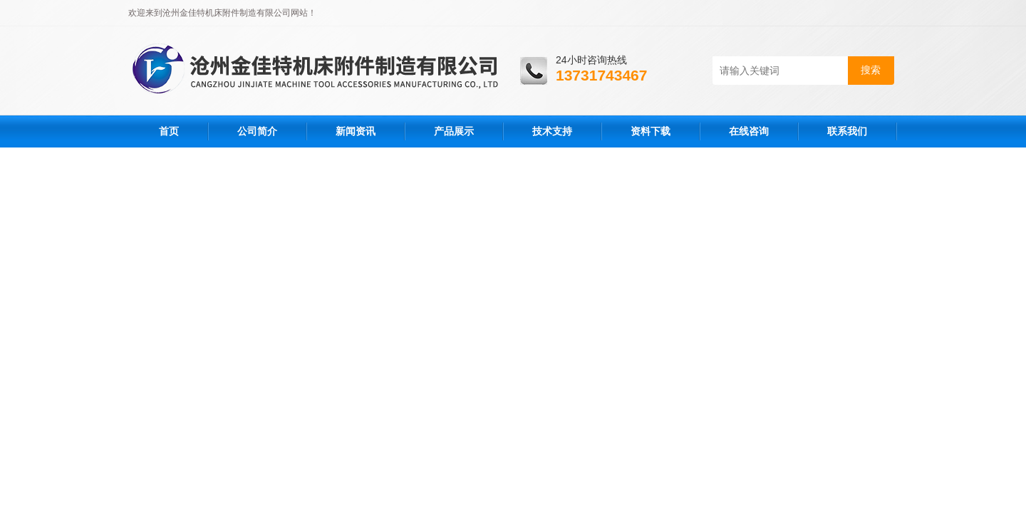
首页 (169, 131)
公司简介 (257, 131)
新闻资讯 (355, 131)
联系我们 (847, 131)
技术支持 (552, 131)
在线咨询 (749, 131)
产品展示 (454, 131)
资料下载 (650, 131)
